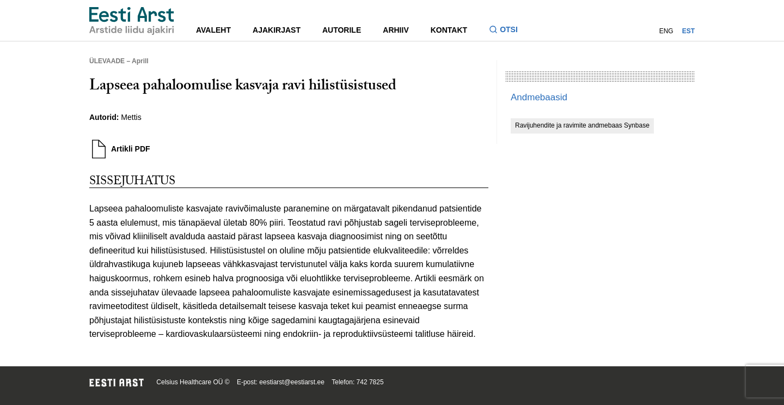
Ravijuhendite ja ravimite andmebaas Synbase (582, 125)
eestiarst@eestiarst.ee (291, 382)
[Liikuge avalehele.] (131, 21)
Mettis (131, 117)
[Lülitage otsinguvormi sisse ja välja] (507, 31)
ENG (666, 31)
